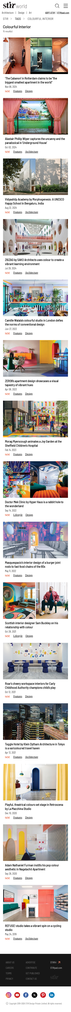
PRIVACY (9, 980)
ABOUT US (10, 963)
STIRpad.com (63, 12)
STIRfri (53, 963)
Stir (5, 19)
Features (17, 91)
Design (21, 12)
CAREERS (10, 968)
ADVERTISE (31, 963)
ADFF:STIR (50, 12)
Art (30, 12)
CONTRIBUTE (32, 968)
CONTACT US (32, 980)
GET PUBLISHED (33, 974)
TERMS (9, 974)
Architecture (7, 12)
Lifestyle (17, 515)
